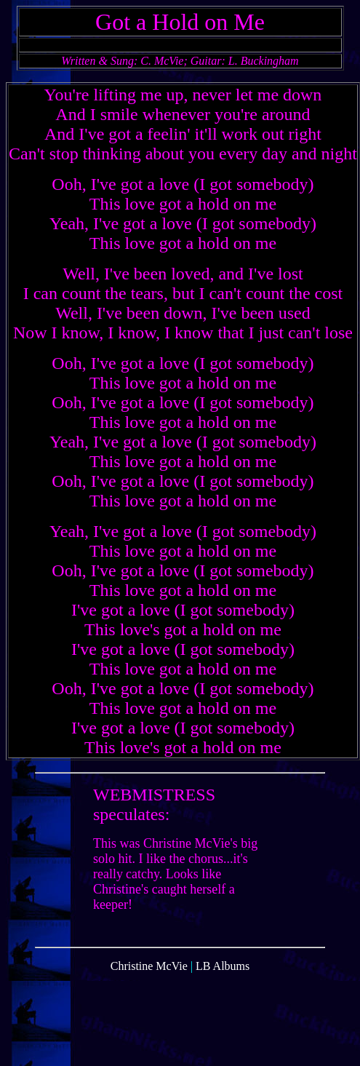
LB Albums (222, 977)
